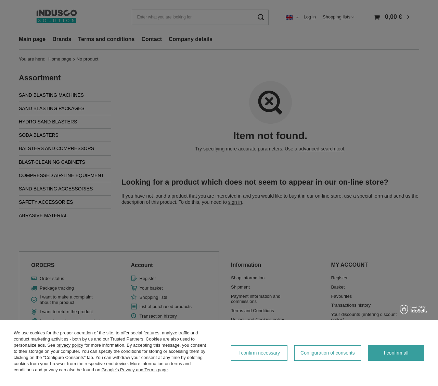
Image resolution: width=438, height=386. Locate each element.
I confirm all (396, 353)
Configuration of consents (327, 353)
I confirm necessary (259, 353)
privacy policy (69, 345)
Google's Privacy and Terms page (135, 369)
